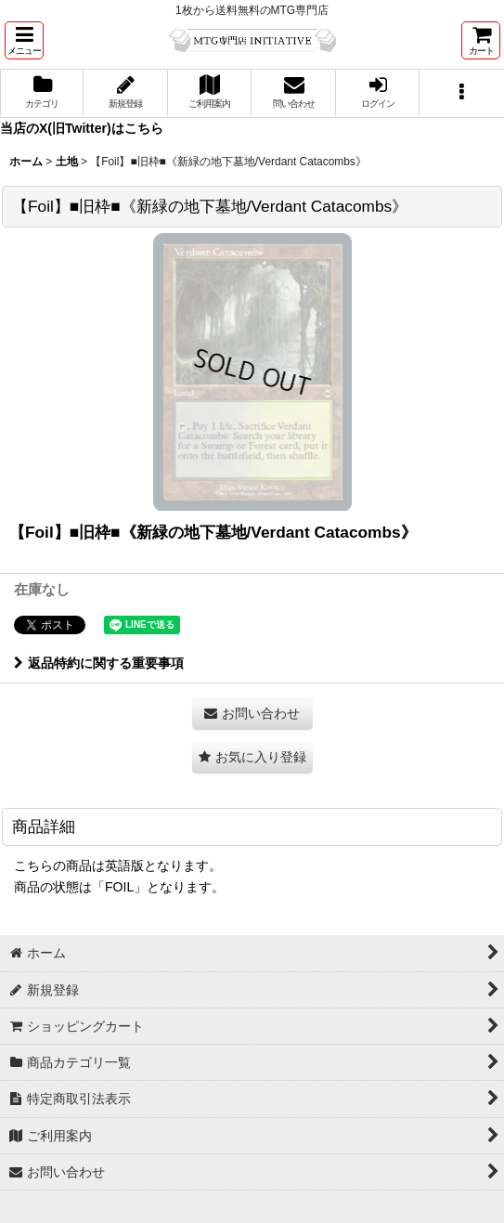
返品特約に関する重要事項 (99, 663)
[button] (24, 40)
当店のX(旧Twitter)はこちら (81, 128)
